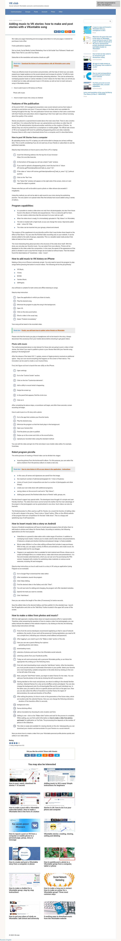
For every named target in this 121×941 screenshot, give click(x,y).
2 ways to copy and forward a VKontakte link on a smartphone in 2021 (102, 28)
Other (60, 12)
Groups (27, 12)
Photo (53, 12)
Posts (36, 12)
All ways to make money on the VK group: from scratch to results (102, 65)
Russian (2, 940)
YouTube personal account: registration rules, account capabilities (101, 84)
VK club (13, 3)
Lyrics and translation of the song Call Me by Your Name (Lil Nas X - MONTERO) (98, 93)
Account (44, 12)
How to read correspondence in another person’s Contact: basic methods (102, 74)
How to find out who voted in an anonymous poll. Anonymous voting (102, 55)
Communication (16, 12)
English (8, 940)
